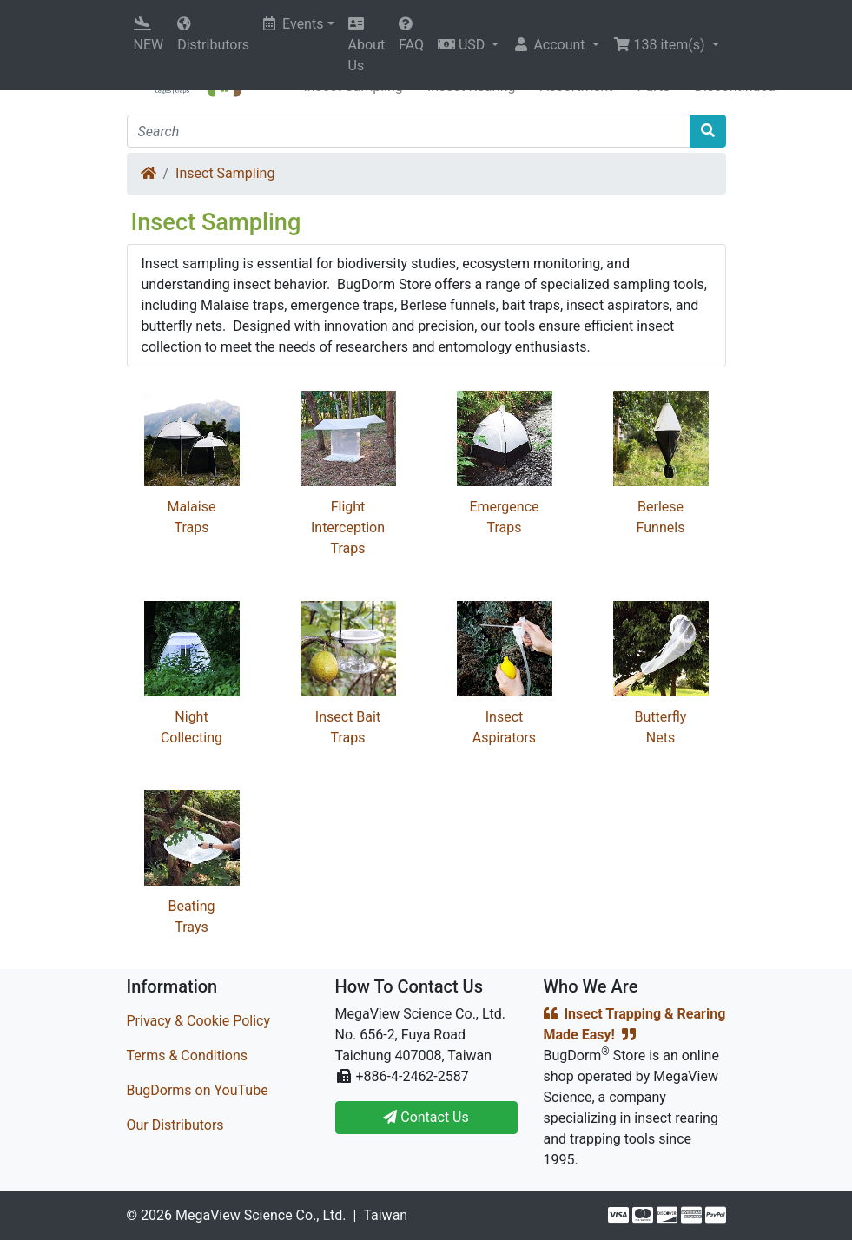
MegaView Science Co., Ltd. (261, 1215)
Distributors (213, 34)
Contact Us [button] (426, 1117)
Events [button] (293, 24)
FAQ (411, 34)
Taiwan (385, 1215)
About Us (367, 45)
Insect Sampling (224, 173)
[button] (468, 45)
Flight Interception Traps (348, 527)
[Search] (408, 131)
